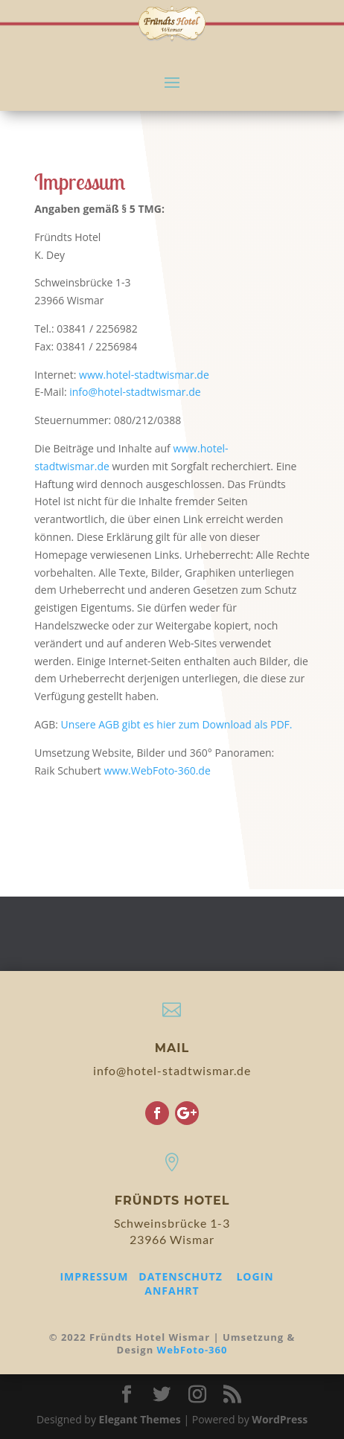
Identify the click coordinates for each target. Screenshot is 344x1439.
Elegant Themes (140, 1419)
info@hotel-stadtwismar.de (134, 392)
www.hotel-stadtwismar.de (144, 375)
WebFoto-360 (192, 1349)
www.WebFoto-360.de (156, 770)
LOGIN (254, 1276)
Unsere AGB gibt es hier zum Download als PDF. (177, 724)
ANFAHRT (171, 1290)
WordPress (280, 1419)
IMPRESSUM (94, 1276)
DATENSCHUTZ (180, 1276)
